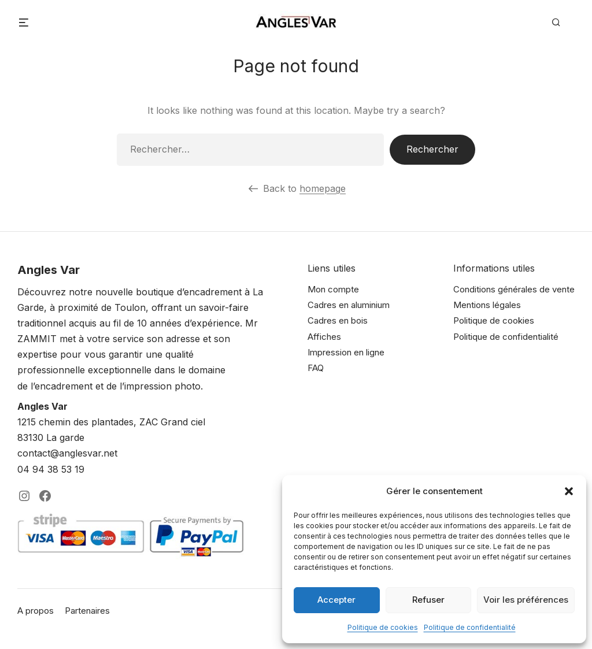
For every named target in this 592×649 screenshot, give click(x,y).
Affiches (324, 336)
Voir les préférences (525, 599)
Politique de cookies (382, 627)
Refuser (428, 599)
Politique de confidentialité (470, 627)
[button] (569, 491)
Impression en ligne (346, 352)
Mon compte (333, 289)
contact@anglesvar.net (67, 453)
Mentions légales (487, 304)
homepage (322, 188)
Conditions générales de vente (514, 289)
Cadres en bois (338, 320)
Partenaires (87, 610)
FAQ (316, 367)
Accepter (336, 599)
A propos (35, 610)
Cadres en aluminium (349, 304)
